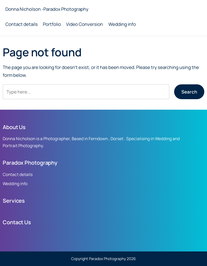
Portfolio (52, 24)
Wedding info (122, 24)
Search (189, 92)
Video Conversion (84, 24)
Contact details (21, 24)
